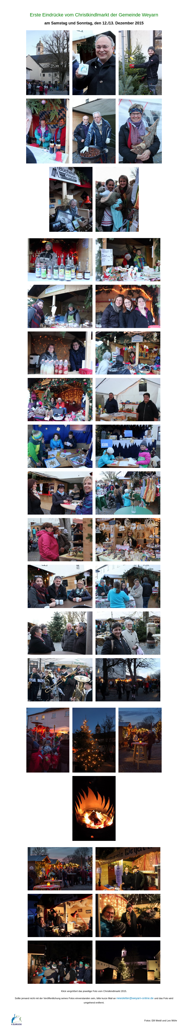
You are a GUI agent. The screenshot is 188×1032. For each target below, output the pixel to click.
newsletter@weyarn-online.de (135, 998)
